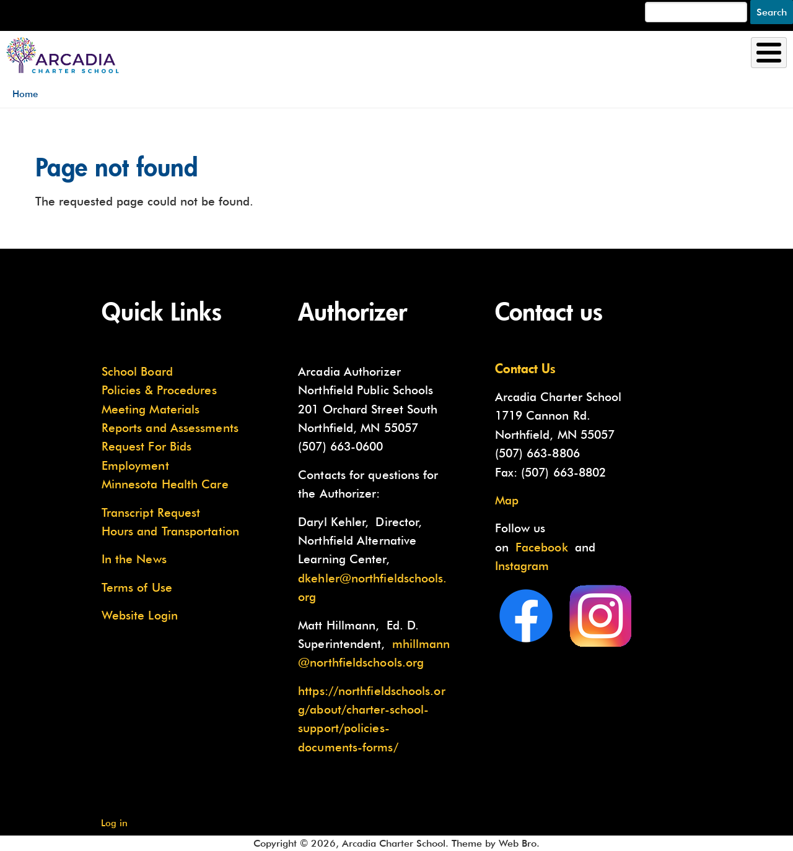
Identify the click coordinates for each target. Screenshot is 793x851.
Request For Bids (146, 446)
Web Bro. (519, 843)
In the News (134, 559)
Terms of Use (137, 587)
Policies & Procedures (159, 390)
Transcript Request (151, 512)
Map (507, 500)
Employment (135, 465)
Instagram (522, 565)
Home (25, 94)
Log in (114, 823)
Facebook (541, 547)
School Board (137, 371)
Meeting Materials (151, 409)
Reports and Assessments (170, 427)
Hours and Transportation (170, 531)
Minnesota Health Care (165, 484)
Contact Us (525, 368)
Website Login (140, 615)
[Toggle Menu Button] (769, 52)
